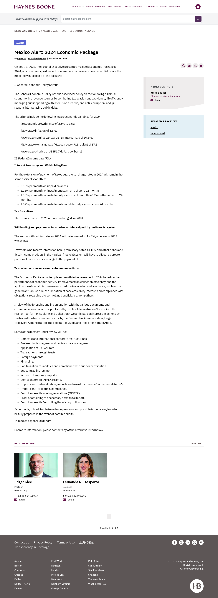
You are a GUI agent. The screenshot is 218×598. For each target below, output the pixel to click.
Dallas (17, 579)
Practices (100, 6)
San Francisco (96, 570)
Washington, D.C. (97, 583)
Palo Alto (93, 561)
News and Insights (27, 30)
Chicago (18, 574)
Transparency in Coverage (31, 547)
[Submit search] (198, 19)
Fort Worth (57, 561)
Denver (18, 588)
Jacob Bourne (158, 92)
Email (158, 99)
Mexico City (20, 490)
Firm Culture (114, 6)
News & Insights (133, 6)
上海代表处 (86, 542)
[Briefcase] (198, 6)
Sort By (196, 443)
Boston (18, 565)
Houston (56, 565)
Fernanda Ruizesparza (37, 58)
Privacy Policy (43, 542)
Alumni (163, 6)
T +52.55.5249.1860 (74, 495)
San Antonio (95, 565)
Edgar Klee (21, 58)
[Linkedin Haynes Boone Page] (187, 542)
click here (45, 421)
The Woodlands (96, 579)
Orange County (59, 588)
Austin (17, 561)
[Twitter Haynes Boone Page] (194, 542)
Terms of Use (66, 542)
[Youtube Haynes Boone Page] (201, 542)
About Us (76, 6)
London (55, 570)
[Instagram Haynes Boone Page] (181, 542)
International (157, 133)
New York (56, 579)
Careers (151, 6)
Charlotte (19, 570)
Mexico (154, 127)
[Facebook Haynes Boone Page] (174, 542)
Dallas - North (22, 583)
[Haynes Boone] (34, 7)
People (89, 6)
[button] (201, 65)
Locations (174, 6)
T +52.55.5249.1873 (26, 495)
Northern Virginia (60, 583)
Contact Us (21, 542)
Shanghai (93, 574)
